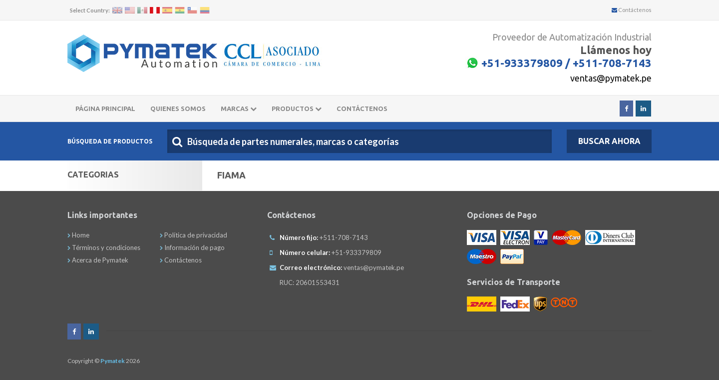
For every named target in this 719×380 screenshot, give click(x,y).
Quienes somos (178, 108)
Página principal (105, 108)
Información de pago (192, 248)
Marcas (239, 108)
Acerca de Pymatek (97, 260)
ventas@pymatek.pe (611, 78)
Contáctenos (632, 9)
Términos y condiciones (103, 248)
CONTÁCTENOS (362, 108)
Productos (297, 108)
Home (78, 235)
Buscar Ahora (609, 141)
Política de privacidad (193, 235)
